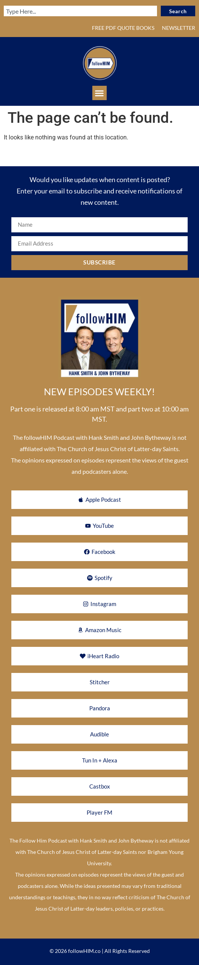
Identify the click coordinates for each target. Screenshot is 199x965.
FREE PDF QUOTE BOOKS (123, 28)
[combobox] (80, 11)
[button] (99, 93)
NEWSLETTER (178, 28)
